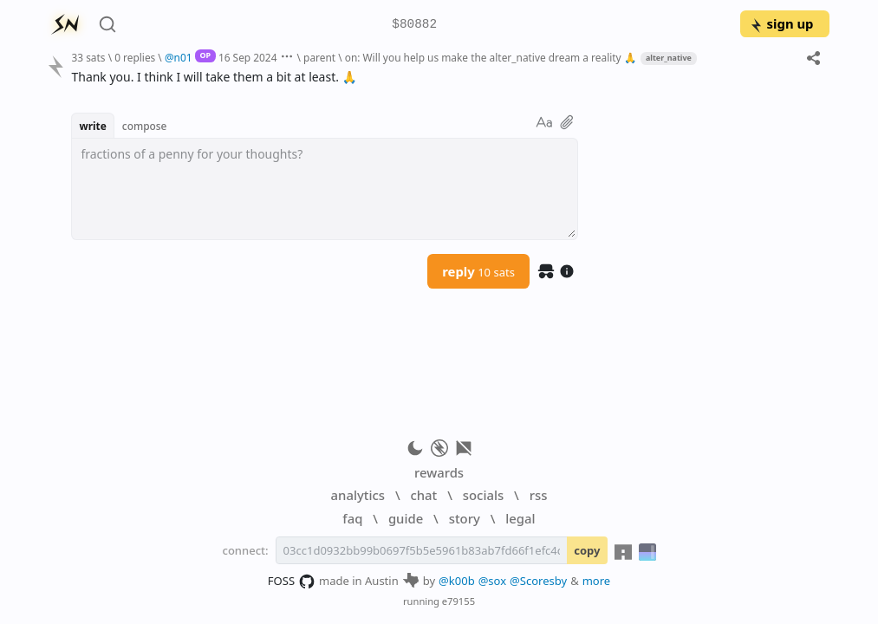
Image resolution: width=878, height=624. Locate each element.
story (464, 518)
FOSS (291, 581)
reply (478, 271)
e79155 (458, 601)
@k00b (457, 580)
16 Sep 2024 (247, 57)
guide (405, 518)
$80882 (414, 24)
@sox (492, 580)
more (596, 580)
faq (352, 518)
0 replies (134, 57)
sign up (781, 23)
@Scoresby (538, 580)
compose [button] (144, 126)
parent (319, 57)
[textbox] (325, 188)
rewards (439, 472)
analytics (358, 495)
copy (587, 550)
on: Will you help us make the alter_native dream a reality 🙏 (491, 57)
